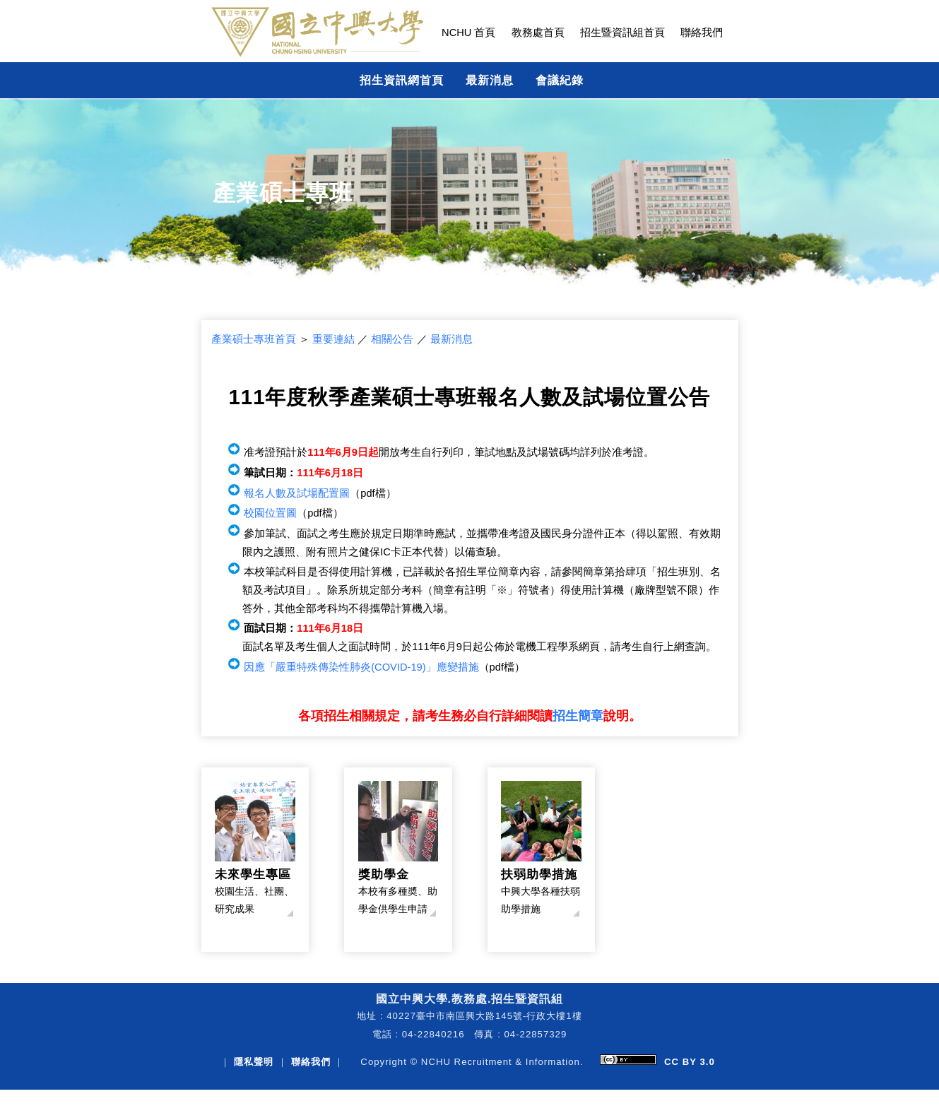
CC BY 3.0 (689, 1061)
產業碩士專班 (283, 193)
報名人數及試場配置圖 (297, 493)
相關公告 (392, 339)
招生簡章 (578, 716)
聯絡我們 (701, 32)
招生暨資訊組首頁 (622, 32)
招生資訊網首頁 (402, 79)
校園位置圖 (270, 513)
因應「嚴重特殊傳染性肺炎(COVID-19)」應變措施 (361, 667)
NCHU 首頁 (468, 32)
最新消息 (490, 79)
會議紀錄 (560, 79)
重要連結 (333, 339)
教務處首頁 (538, 32)
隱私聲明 (253, 1061)
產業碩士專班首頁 (253, 339)
